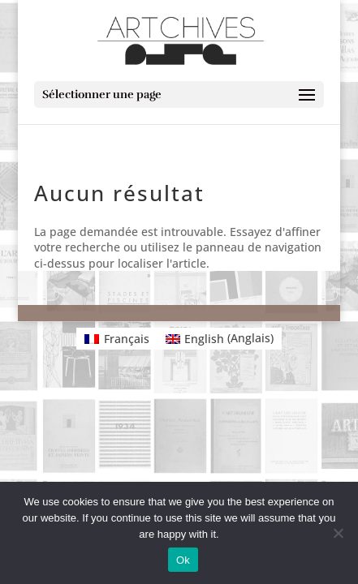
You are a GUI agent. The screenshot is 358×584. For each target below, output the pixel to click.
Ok (183, 560)
